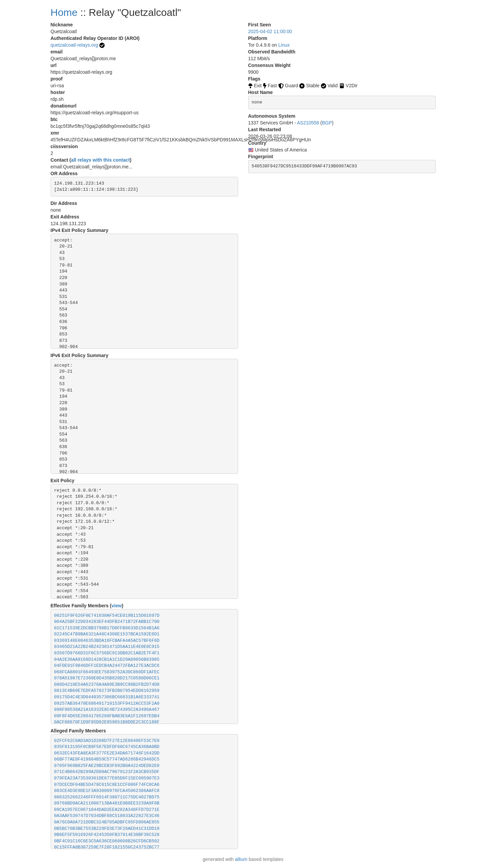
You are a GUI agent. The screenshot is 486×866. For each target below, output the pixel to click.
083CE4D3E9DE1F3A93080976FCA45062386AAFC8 (106, 790)
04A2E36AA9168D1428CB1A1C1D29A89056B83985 (106, 659)
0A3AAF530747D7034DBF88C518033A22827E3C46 (106, 815)
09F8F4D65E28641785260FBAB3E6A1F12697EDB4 (106, 716)
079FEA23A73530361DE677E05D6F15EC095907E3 (106, 778)
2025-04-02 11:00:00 (270, 31)
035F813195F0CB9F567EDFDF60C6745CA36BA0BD (106, 746)
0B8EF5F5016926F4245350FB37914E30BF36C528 (106, 834)
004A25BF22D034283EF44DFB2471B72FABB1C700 (106, 621)
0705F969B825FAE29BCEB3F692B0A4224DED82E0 (106, 765)
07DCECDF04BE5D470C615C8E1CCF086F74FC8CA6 (106, 784)
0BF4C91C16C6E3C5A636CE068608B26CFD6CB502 (106, 841)
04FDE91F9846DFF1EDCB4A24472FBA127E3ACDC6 (106, 665)
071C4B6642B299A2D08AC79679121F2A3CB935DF (106, 771)
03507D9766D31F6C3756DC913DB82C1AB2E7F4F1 (106, 653)
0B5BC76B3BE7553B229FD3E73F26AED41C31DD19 (106, 828)
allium (241, 859)
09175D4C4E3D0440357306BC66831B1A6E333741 (106, 697)
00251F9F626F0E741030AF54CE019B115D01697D (106, 615)
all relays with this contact (100, 160)
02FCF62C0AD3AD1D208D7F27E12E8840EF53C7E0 (106, 740)
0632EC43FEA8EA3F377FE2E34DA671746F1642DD (106, 753)
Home (64, 12)
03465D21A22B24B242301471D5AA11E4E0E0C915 (106, 646)
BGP (327, 122)
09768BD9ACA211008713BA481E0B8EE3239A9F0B (106, 803)
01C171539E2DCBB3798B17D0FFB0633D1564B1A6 (106, 628)
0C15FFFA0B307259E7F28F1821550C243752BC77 (106, 847)
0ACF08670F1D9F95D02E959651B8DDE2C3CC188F (106, 722)
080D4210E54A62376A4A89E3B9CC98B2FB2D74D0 (106, 684)
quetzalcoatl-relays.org (74, 45)
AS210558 (308, 122)
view (116, 605)
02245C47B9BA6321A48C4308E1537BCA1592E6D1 (106, 634)
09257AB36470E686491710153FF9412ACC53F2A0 (106, 703)
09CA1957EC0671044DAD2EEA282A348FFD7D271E (106, 809)
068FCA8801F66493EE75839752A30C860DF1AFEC (106, 672)
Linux (283, 45)
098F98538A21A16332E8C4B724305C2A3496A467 (106, 709)
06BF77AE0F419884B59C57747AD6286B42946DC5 (106, 759)
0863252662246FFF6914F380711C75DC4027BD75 (106, 797)
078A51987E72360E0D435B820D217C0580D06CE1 (106, 678)
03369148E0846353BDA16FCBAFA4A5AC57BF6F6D (106, 640)
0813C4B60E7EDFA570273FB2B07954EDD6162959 (106, 690)
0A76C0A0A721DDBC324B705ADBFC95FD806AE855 (106, 822)
